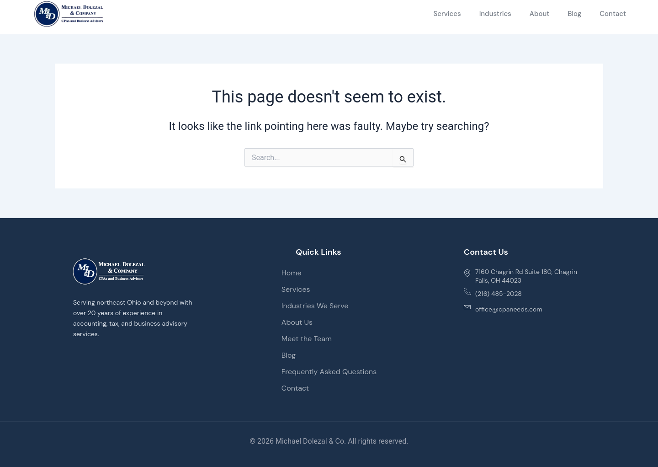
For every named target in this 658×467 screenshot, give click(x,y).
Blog (574, 13)
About (540, 13)
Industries (495, 13)
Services (447, 13)
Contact (613, 13)
